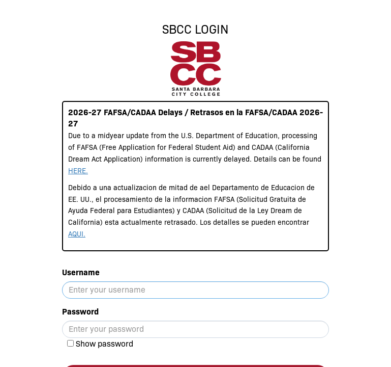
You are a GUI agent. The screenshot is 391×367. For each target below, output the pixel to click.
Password (80, 312)
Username (81, 272)
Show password (104, 344)
